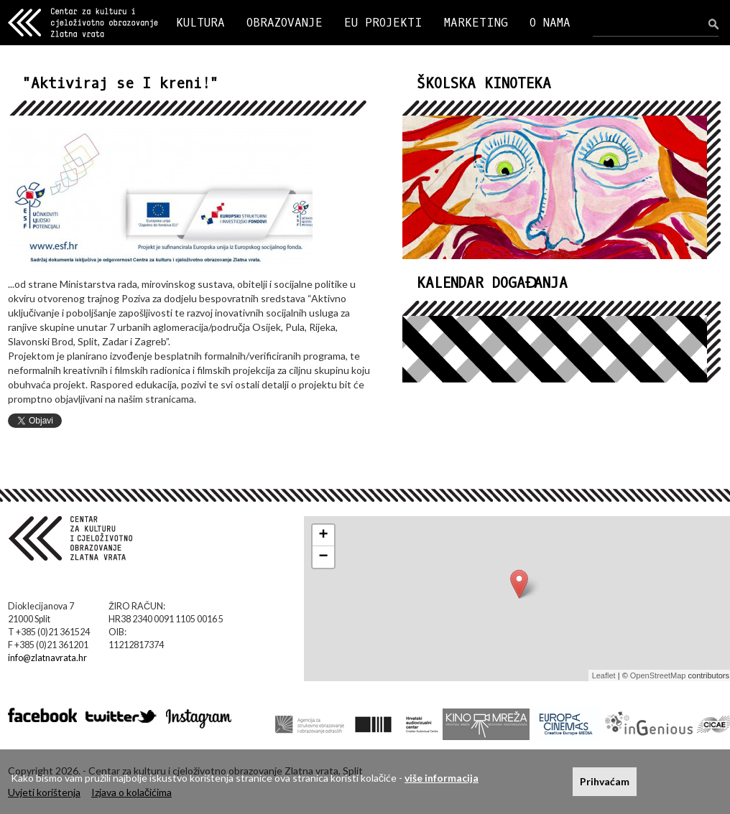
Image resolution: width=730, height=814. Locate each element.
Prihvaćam (604, 781)
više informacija (442, 778)
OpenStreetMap (658, 675)
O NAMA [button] (550, 22)
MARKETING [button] (476, 22)
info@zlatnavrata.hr (47, 657)
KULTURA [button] (200, 22)
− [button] (323, 557)
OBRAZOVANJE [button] (284, 22)
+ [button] (323, 535)
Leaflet (604, 675)
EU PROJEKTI (383, 22)
